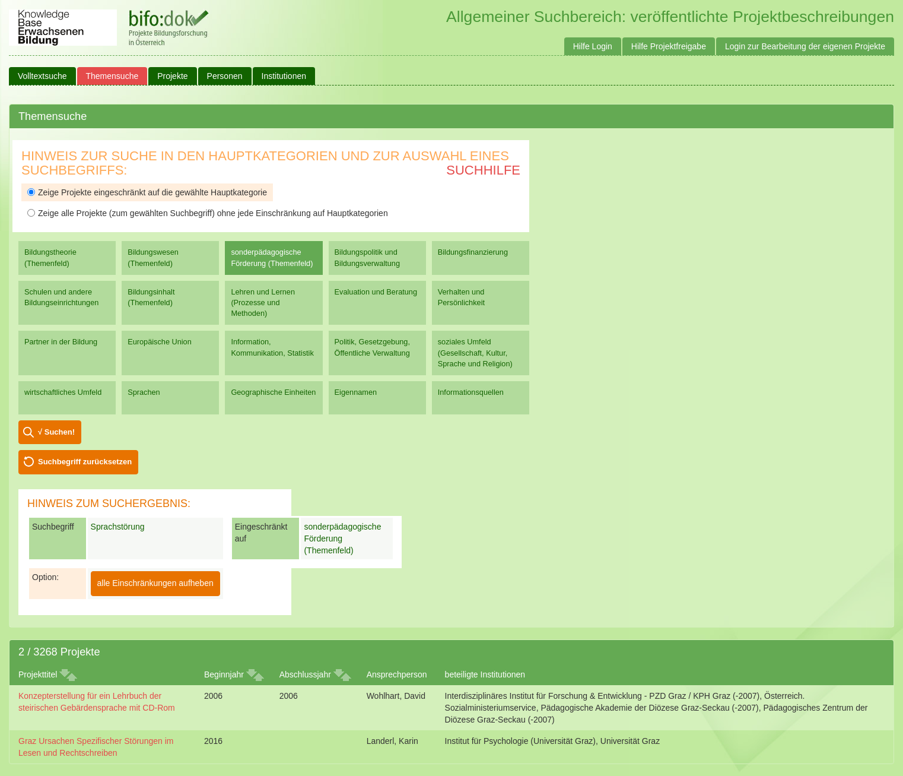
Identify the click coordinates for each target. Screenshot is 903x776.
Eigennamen (356, 392)
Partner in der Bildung (60, 341)
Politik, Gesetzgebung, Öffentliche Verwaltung (372, 347)
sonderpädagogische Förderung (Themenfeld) (272, 257)
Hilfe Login (592, 46)
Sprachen (144, 392)
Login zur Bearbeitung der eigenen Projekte (805, 46)
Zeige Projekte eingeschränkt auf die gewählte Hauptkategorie (147, 192)
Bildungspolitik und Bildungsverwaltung (367, 257)
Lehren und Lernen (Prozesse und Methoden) (263, 302)
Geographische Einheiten (273, 392)
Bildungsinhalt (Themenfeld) (151, 297)
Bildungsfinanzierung (473, 252)
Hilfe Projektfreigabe (668, 46)
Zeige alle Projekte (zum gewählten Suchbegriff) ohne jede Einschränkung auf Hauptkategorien (207, 213)
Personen (225, 76)
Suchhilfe (483, 170)
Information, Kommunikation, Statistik (272, 347)
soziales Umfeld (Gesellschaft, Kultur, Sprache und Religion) (475, 352)
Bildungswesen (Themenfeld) (153, 257)
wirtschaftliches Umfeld (62, 392)
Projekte (172, 76)
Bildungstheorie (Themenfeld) (50, 257)
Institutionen (284, 76)
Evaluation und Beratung (376, 291)
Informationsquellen (471, 392)
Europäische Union (160, 341)
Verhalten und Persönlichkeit (461, 297)
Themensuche (112, 76)
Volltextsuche (42, 76)
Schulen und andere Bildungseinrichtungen (61, 297)
